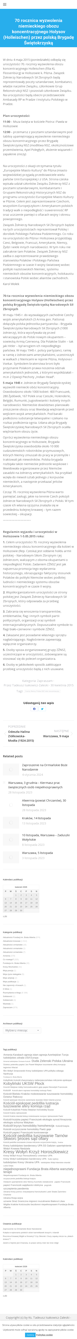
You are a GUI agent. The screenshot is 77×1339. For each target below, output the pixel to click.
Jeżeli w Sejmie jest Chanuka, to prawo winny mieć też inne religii (30, 1243)
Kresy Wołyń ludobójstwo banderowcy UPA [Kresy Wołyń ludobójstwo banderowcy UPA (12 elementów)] (25, 1159)
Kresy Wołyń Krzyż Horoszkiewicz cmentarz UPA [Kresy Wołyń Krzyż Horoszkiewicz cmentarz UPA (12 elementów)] (27, 1155)
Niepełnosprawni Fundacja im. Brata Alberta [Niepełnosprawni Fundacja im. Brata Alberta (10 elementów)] (22, 1175)
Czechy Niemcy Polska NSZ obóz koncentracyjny (42, 691)
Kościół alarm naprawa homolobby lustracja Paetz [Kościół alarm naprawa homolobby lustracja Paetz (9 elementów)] (32, 1091)
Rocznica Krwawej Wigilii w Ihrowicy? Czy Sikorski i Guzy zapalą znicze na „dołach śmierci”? (38, 1237)
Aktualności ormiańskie (13, 945)
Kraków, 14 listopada (36, 818)
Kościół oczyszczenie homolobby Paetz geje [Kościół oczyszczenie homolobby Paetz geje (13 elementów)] (27, 1129)
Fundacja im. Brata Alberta (14, 963)
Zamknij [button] (30, 1335)
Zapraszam (45, 681)
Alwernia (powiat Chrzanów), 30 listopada (44, 802)
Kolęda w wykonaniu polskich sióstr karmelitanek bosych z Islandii (31, 1232)
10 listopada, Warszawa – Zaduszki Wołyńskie (46, 837)
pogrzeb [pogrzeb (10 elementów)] (47, 1185)
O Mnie (6, 989)
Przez (26, 685)
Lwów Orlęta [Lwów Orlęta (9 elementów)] (8, 1166)
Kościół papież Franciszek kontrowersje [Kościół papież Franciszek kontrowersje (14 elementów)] (25, 1132)
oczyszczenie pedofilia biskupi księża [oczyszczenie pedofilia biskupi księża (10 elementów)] (19, 1178)
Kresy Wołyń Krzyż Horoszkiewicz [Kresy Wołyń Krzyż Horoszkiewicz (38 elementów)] (35, 1151)
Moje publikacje (9, 981)
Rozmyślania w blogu (12, 993)
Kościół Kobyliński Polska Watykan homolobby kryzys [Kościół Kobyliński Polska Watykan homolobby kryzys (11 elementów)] (28, 1110)
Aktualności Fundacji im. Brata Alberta (19, 937)
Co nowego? (8, 959)
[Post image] (11, 769)
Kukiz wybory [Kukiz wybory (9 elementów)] (53, 1159)
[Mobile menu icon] (4, 4)
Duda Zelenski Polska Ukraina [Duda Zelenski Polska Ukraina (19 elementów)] (52, 1060)
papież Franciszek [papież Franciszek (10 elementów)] (62, 1182)
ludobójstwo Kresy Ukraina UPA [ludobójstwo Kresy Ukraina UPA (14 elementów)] (21, 1162)
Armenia (6, 956)
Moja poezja (8, 970)
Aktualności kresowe (11, 941)
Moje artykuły (8, 978)
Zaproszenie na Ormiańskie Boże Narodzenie (44, 767)
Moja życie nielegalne (12, 974)
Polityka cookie (44, 1334)
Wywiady (7, 1004)
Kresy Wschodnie (10, 967)
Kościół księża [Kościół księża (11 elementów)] (62, 1126)
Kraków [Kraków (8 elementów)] (60, 1142)
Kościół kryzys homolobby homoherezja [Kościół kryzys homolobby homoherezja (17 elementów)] (28, 1125)
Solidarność (8, 1000)
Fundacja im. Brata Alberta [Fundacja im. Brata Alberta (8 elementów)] (12, 1077)
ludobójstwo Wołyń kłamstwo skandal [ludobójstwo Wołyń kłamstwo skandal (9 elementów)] (55, 1163)
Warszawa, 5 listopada (37, 853)
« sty (5, 916)
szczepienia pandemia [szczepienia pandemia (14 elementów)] (16, 1188)
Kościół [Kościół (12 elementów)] (7, 1090)
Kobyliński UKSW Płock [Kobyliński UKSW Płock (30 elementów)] (23, 1083)
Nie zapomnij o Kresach (13, 985)
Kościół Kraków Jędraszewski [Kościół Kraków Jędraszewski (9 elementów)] (15, 1113)
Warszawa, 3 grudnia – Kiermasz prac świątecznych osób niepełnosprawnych (35, 785)
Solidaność (7, 996)
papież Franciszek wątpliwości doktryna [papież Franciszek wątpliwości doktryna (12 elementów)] (23, 1185)
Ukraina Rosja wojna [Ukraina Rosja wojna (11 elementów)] (13, 1198)
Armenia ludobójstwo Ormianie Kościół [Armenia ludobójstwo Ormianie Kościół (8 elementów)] (16, 1061)
